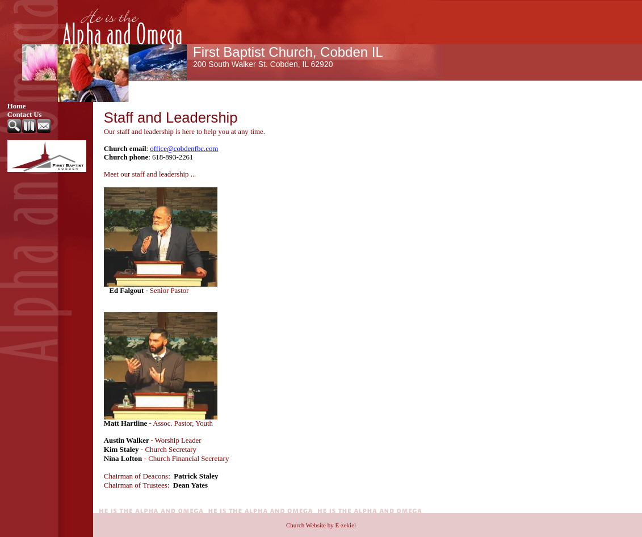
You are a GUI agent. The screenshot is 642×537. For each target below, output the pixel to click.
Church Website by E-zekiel (321, 525)
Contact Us (24, 115)
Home (16, 106)
